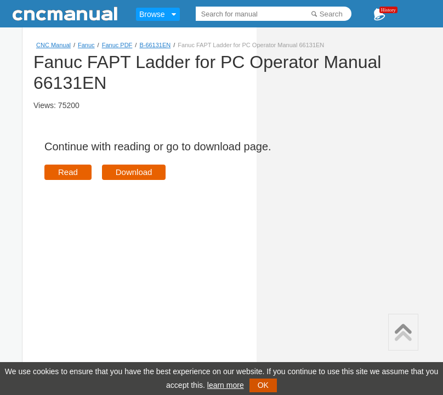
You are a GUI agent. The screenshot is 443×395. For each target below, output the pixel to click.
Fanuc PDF (117, 45)
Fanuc (86, 45)
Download (134, 172)
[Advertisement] (136, 268)
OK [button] (263, 385)
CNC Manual (53, 45)
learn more (225, 385)
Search (331, 14)
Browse (152, 14)
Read (68, 172)
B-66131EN (155, 45)
